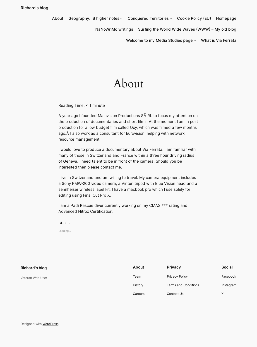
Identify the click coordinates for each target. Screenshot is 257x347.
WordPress (50, 324)
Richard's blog (34, 7)
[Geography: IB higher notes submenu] (121, 18)
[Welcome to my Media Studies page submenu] (195, 40)
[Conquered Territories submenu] (171, 18)
